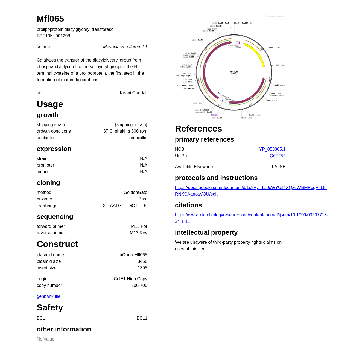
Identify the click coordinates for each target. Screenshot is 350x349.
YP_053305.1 (272, 149)
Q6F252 (278, 155)
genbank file (48, 296)
